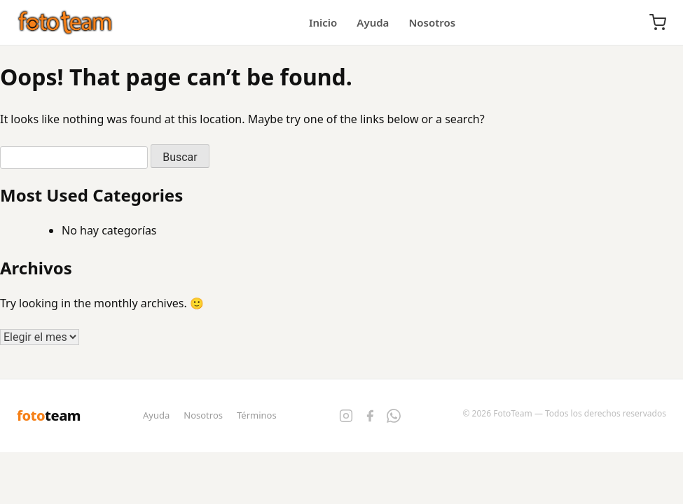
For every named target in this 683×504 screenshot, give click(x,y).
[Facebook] (370, 416)
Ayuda (373, 22)
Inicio (323, 22)
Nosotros (431, 22)
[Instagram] (346, 416)
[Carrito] (657, 22)
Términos (257, 415)
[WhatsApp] (394, 416)
